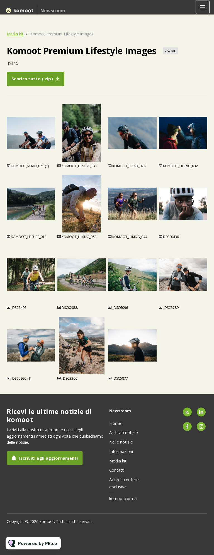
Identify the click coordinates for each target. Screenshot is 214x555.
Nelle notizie (121, 442)
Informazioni (121, 451)
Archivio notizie (123, 432)
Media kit (15, 34)
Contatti (117, 470)
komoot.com (121, 498)
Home (115, 423)
